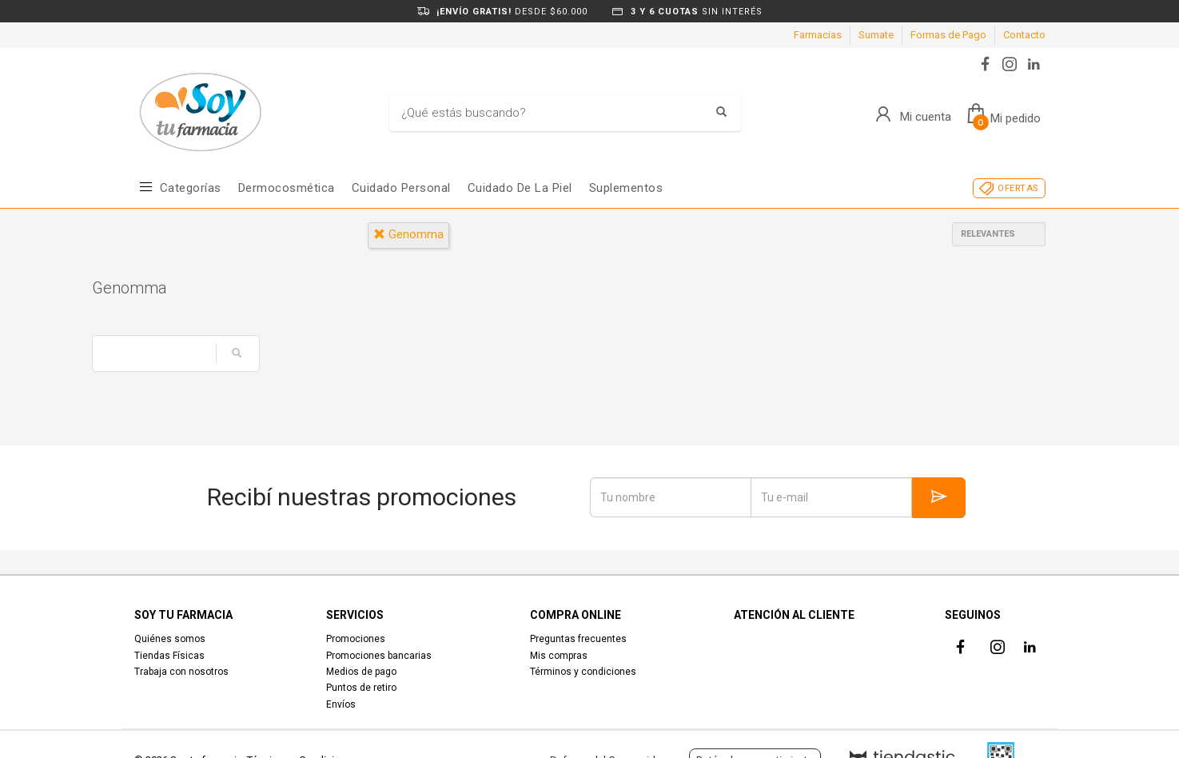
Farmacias (818, 35)
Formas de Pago (948, 35)
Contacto (1024, 35)
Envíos (341, 704)
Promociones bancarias (379, 655)
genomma (408, 234)
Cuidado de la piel (520, 188)
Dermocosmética (286, 188)
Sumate (876, 35)
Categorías (190, 188)
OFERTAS (1018, 188)
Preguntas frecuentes (578, 638)
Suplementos (626, 188)
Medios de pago (361, 671)
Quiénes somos (169, 638)
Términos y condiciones (583, 671)
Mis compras (559, 655)
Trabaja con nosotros (181, 671)
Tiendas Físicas (169, 655)
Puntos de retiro (361, 687)
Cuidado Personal (401, 188)
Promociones (355, 638)
